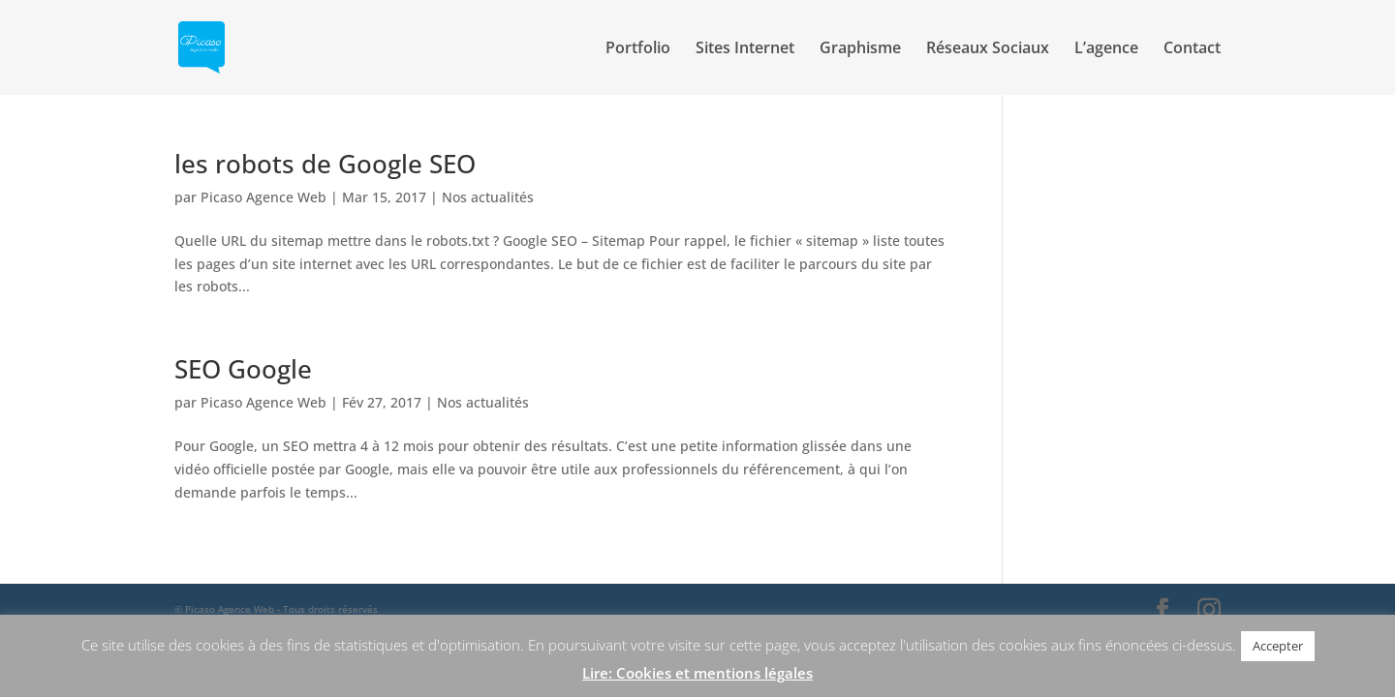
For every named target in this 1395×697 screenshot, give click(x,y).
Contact (1192, 49)
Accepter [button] (1278, 645)
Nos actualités (488, 197)
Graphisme (860, 49)
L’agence (1106, 49)
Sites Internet (745, 49)
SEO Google (243, 368)
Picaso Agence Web (263, 197)
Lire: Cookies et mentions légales (697, 672)
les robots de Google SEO (325, 163)
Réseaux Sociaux (987, 49)
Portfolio (637, 49)
